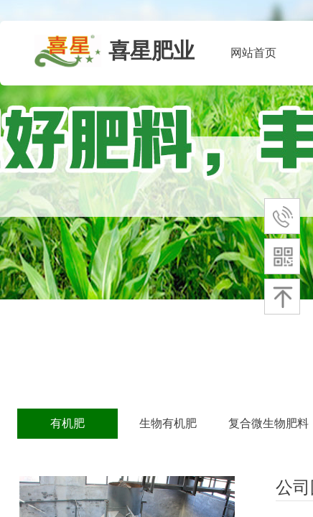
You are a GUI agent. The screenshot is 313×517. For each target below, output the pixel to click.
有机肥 (67, 423)
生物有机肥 (168, 423)
